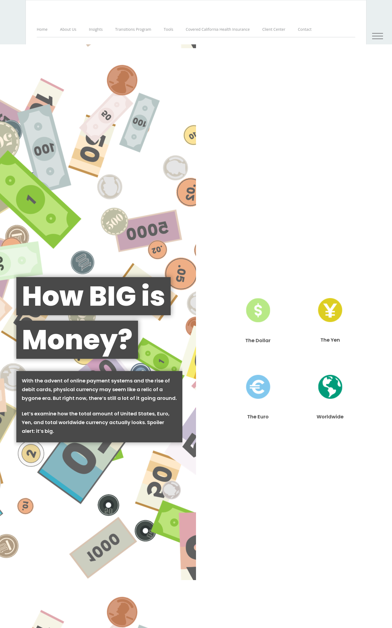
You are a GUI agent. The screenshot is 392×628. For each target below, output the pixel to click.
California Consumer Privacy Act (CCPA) (287, 568)
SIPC (309, 579)
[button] (68, 30)
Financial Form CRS (142, 531)
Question (12, 288)
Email (205, 254)
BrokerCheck (236, 536)
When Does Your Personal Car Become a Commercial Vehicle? (70, 472)
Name (9, 254)
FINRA (299, 579)
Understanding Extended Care (196, 469)
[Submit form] (19, 336)
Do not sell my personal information (246, 574)
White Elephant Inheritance (321, 469)
